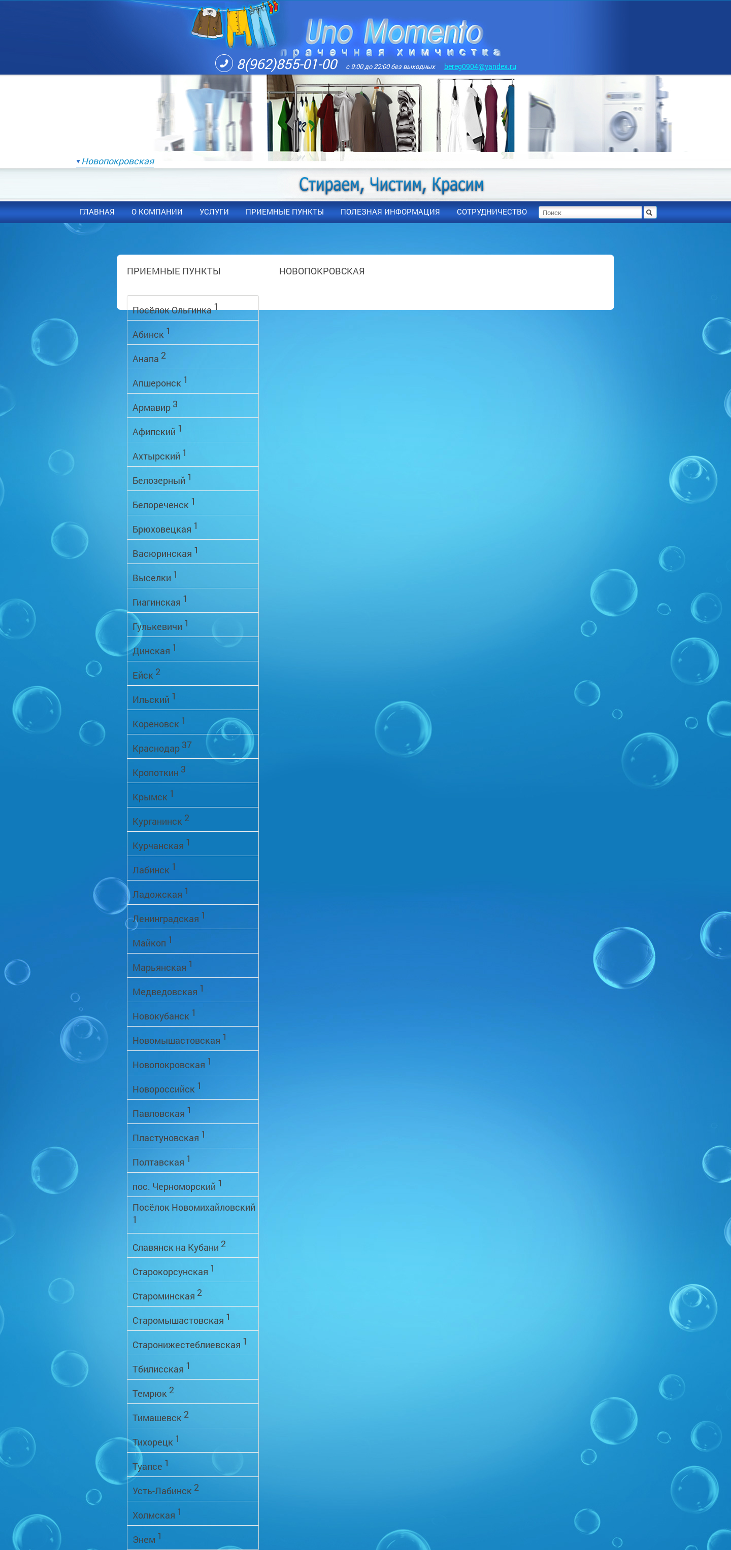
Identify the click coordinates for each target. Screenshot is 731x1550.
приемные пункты (285, 211)
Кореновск (159, 722)
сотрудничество (492, 211)
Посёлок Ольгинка (175, 308)
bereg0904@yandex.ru (480, 66)
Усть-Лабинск (165, 1489)
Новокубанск (164, 1014)
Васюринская (165, 551)
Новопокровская (117, 161)
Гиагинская (160, 600)
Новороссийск (167, 1087)
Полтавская (161, 1160)
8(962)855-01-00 (276, 63)
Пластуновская (169, 1136)
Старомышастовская (181, 1318)
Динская (154, 649)
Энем (147, 1537)
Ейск (146, 673)
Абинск (151, 332)
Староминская (167, 1294)
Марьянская (162, 965)
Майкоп (152, 941)
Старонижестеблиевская (190, 1343)
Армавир (155, 405)
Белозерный (162, 478)
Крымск (153, 795)
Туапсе (151, 1464)
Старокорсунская (173, 1270)
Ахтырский (159, 454)
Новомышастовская (179, 1038)
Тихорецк (156, 1440)
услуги (214, 211)
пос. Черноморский (177, 1184)
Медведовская (168, 990)
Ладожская (160, 892)
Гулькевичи (160, 624)
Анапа (149, 357)
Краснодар (162, 746)
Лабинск (154, 868)
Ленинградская (169, 917)
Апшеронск (160, 381)
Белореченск (164, 503)
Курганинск (160, 819)
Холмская (157, 1513)
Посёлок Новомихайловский (193, 1213)
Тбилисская (161, 1367)
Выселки (155, 576)
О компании (157, 211)
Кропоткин (159, 771)
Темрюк (153, 1391)
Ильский (154, 698)
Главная (97, 211)
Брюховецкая (165, 527)
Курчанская (161, 844)
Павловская (162, 1111)
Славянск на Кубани (179, 1245)
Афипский (157, 430)
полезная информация (390, 211)
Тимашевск (160, 1416)
